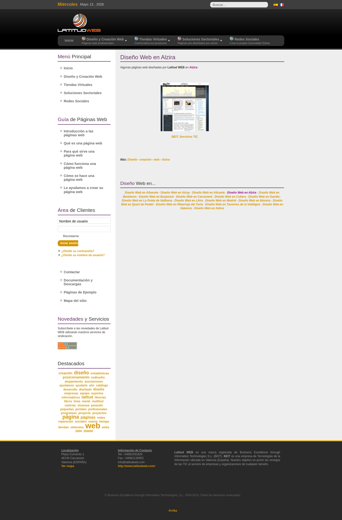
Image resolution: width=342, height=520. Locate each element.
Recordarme (71, 236)
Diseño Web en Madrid (220, 200)
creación (145, 159)
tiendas (63, 427)
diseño (81, 372)
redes (101, 417)
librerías (100, 397)
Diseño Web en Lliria (189, 200)
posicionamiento (76, 377)
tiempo (104, 421)
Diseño (132, 159)
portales (81, 409)
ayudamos (66, 385)
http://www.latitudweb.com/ (136, 466)
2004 (78, 431)
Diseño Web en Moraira (254, 200)
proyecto (84, 413)
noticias (70, 405)
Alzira (166, 159)
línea (77, 401)
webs (105, 427)
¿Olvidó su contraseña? (77, 251)
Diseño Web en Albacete (141, 192)
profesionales (97, 409)
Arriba (173, 510)
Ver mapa (67, 466)
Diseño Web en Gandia (263, 196)
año (91, 385)
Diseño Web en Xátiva (209, 208)
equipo (84, 393)
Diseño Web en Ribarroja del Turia (179, 204)
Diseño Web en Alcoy (175, 192)
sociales (81, 421)
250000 (88, 431)
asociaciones (94, 381)
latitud (87, 397)
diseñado (85, 389)
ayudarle (82, 385)
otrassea (83, 405)
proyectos (99, 413)
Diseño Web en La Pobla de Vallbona (147, 200)
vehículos (77, 427)
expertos (97, 393)
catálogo (102, 385)
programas (69, 413)
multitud (98, 401)
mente (86, 401)
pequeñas (67, 409)
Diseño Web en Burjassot (156, 196)
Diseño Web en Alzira (241, 192)
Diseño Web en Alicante (208, 192)
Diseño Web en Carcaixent (194, 196)
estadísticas (100, 373)
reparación (65, 421)
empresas (71, 393)
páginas (88, 417)
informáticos (71, 397)
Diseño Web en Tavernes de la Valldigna (232, 204)
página (70, 417)
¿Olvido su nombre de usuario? (83, 255)
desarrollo (70, 389)
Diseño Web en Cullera (230, 196)
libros (68, 401)
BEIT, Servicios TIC (185, 136)
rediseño (98, 377)
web (156, 159)
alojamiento (74, 381)
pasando (97, 405)
